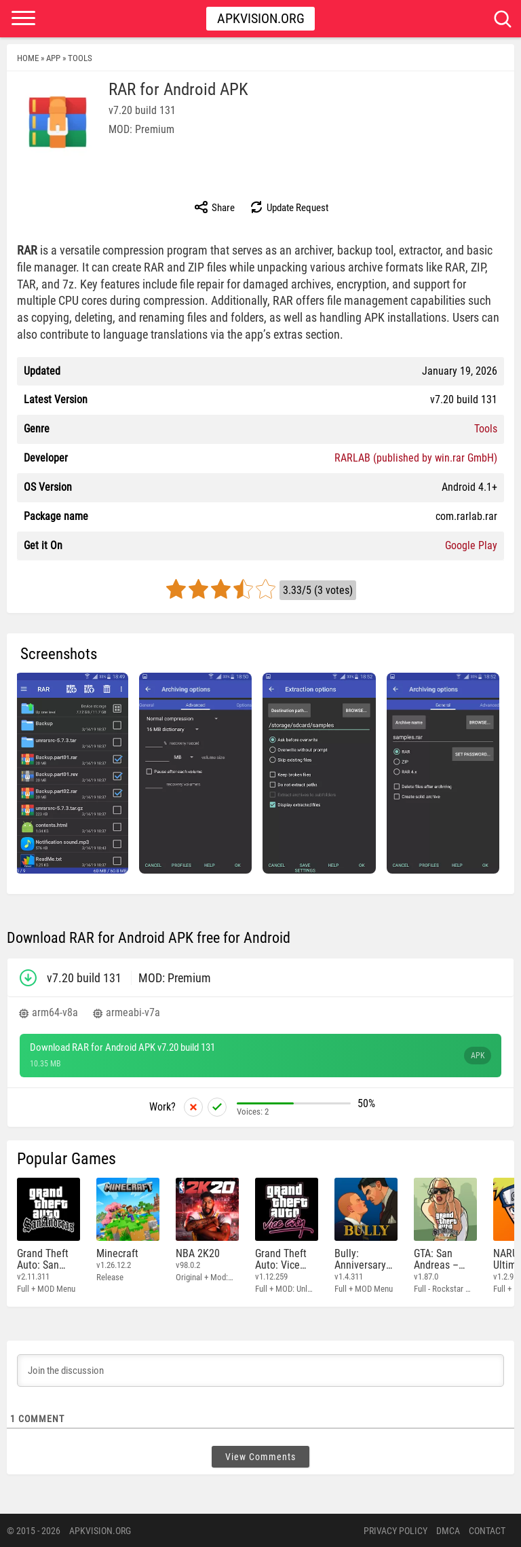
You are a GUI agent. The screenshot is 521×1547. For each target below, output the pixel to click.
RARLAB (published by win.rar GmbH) (415, 457)
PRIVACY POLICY (395, 1530)
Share (214, 207)
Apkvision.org (261, 18)
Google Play (471, 545)
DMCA (448, 1530)
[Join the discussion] (260, 1370)
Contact (487, 1530)
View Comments (260, 1456)
